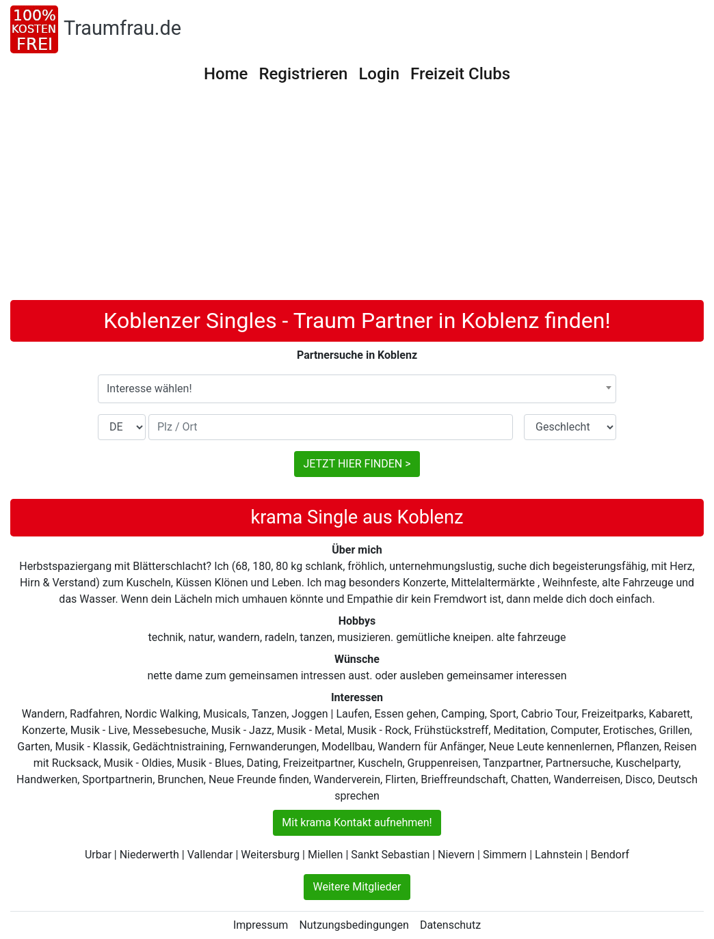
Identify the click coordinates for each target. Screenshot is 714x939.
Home (226, 73)
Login (378, 73)
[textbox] (357, 389)
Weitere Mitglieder (357, 886)
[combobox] (357, 389)
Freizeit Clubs (460, 73)
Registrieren (303, 73)
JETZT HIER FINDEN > (356, 463)
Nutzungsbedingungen (353, 924)
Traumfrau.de (122, 28)
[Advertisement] (357, 197)
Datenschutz (450, 924)
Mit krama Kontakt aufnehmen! (357, 822)
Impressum (261, 924)
